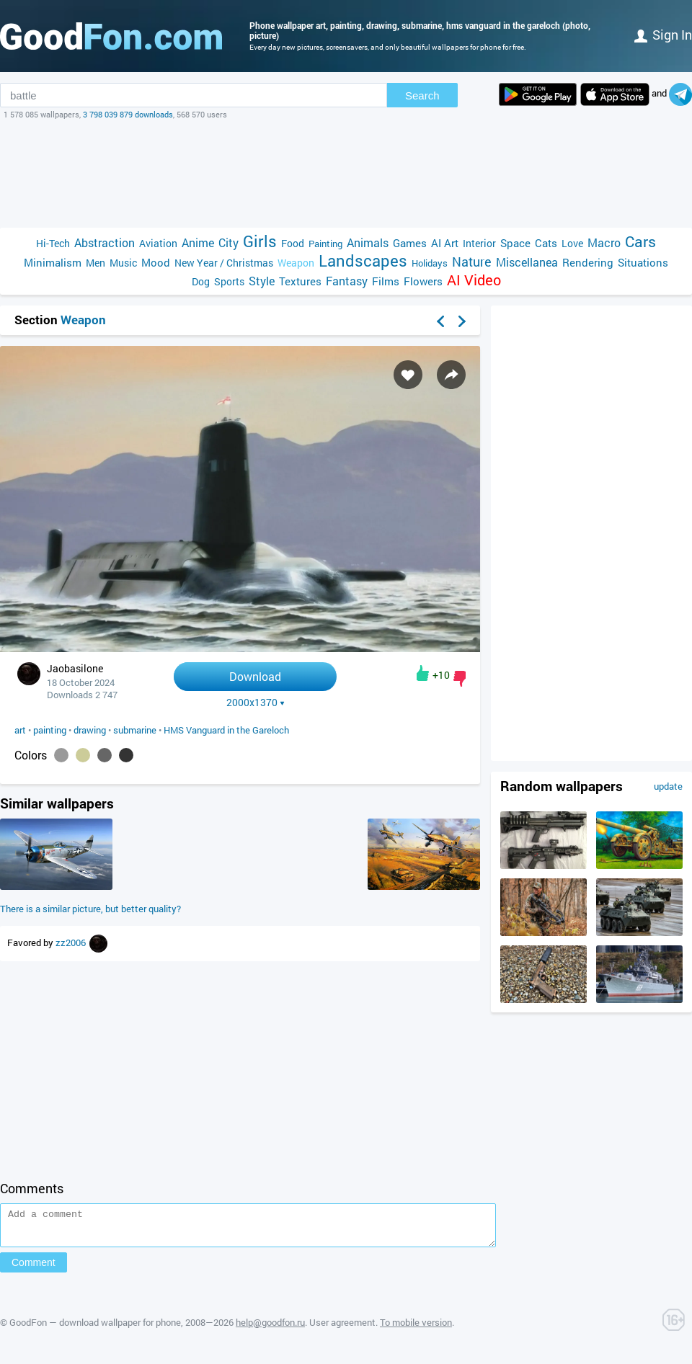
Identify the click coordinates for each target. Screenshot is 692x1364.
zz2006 (72, 942)
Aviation (158, 243)
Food (292, 243)
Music (123, 262)
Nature (472, 262)
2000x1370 (255, 702)
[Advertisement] (346, 173)
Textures (300, 281)
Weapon (296, 262)
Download (255, 676)
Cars (640, 241)
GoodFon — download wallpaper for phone (95, 1328)
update (668, 786)
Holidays (430, 263)
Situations (643, 262)
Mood (155, 262)
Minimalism (52, 262)
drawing (90, 729)
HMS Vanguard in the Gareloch (226, 729)
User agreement (342, 1328)
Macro (604, 242)
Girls (260, 241)
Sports (229, 281)
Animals (368, 242)
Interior (479, 243)
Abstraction (104, 242)
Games (410, 243)
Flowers (423, 281)
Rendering (587, 262)
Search (422, 95)
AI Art (444, 243)
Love (572, 243)
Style (262, 280)
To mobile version (416, 1328)
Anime (198, 242)
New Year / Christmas (223, 262)
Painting (325, 243)
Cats (546, 243)
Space (515, 243)
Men (95, 262)
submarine (134, 729)
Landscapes (363, 260)
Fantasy (347, 280)
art (20, 729)
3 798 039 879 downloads (128, 114)
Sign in (663, 34)
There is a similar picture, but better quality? (90, 908)
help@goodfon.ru (270, 1328)
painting (49, 729)
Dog (201, 281)
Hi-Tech (53, 243)
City (228, 242)
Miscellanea (527, 261)
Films (385, 281)
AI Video (474, 280)
